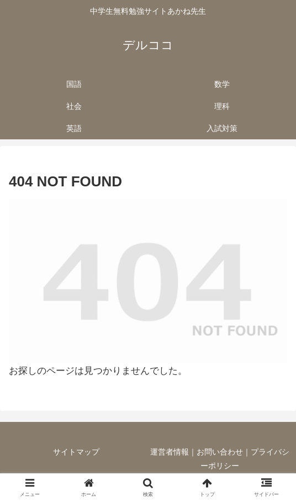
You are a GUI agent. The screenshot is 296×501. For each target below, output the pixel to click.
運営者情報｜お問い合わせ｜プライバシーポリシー (219, 458)
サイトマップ (76, 451)
